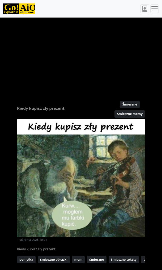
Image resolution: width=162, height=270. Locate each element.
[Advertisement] (81, 57)
